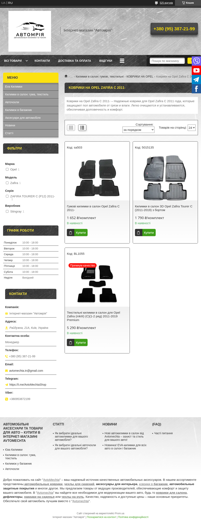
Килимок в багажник (18, 110)
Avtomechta (45, 492)
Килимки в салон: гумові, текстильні (100, 76)
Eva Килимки (13, 86)
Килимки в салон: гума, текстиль (26, 94)
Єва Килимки (14, 449)
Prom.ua (119, 513)
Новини (10, 125)
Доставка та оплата (74, 60)
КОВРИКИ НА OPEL (140, 76)
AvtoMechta (51, 479)
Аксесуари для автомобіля (23, 117)
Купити (81, 232)
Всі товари (13, 60)
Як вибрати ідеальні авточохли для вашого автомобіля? (75, 446)
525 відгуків (166, 2)
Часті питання (163, 433)
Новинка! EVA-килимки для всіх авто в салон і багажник (125, 446)
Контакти (42, 60)
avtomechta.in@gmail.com (26, 370)
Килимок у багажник (18, 463)
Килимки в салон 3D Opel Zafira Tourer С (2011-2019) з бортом (163, 208)
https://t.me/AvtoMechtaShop (27, 384)
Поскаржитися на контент (101, 517)
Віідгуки (105, 60)
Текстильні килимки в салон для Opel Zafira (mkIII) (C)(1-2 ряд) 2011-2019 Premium (93, 316)
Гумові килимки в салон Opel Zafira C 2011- (93, 208)
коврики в (153, 484)
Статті (9, 133)
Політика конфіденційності (133, 517)
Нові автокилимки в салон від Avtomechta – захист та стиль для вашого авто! (124, 436)
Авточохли (12, 102)
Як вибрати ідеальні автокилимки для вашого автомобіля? (71, 436)
